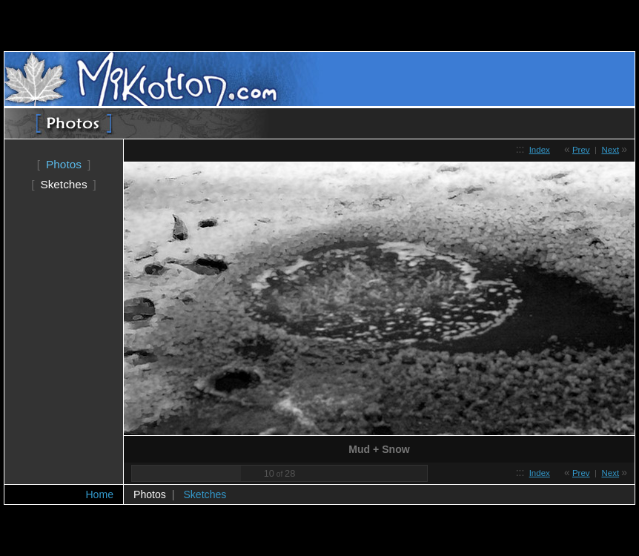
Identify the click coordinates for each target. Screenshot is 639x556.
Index (539, 149)
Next (610, 149)
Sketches (63, 184)
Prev (581, 149)
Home (99, 494)
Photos (63, 164)
